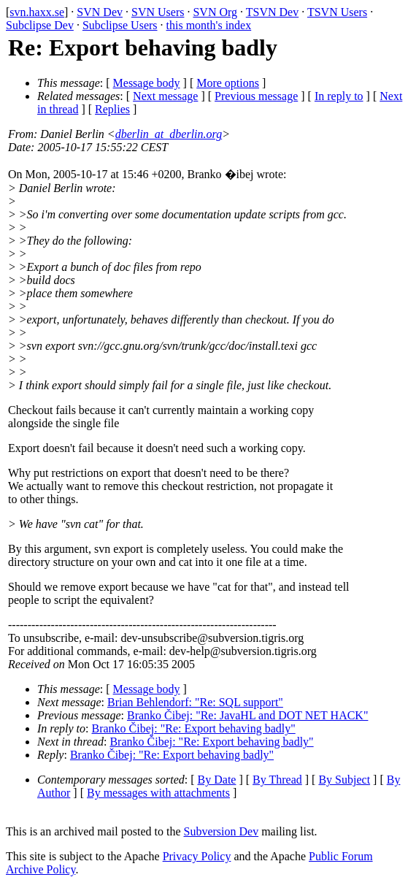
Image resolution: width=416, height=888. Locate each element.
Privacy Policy (197, 856)
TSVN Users (337, 12)
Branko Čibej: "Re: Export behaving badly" (194, 728)
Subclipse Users (120, 25)
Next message (165, 96)
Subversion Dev (221, 831)
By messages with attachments (158, 792)
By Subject (344, 779)
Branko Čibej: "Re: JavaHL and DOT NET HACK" (248, 715)
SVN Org (215, 12)
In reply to (339, 96)
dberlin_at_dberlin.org (169, 134)
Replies (112, 109)
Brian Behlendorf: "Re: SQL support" (195, 702)
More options (227, 83)
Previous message (256, 96)
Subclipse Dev (40, 25)
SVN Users (157, 12)
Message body (146, 83)
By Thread (277, 779)
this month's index (209, 25)
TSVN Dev (272, 12)
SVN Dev (100, 12)
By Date (217, 779)
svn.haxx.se (36, 12)
